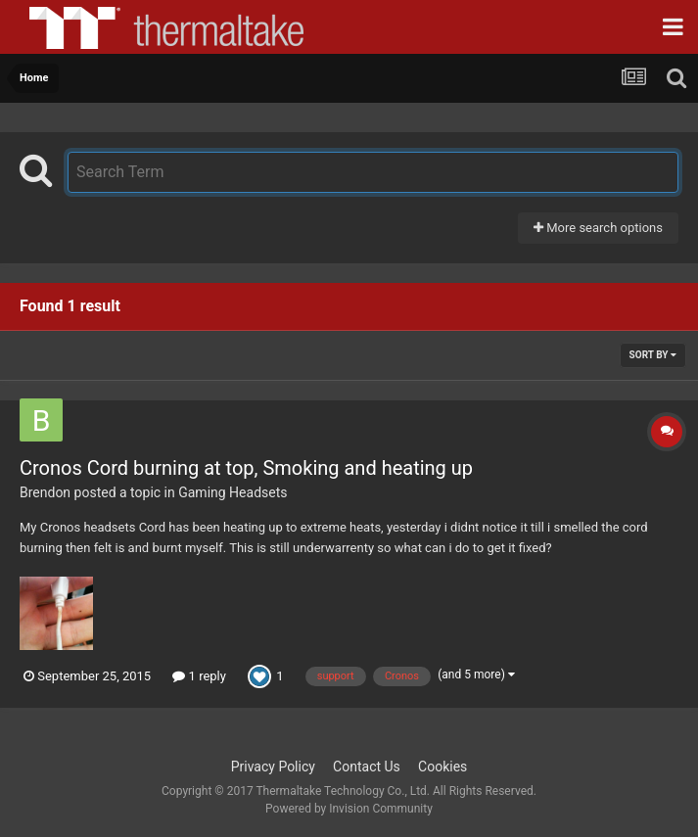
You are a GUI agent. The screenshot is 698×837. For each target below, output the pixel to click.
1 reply (199, 676)
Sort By (652, 354)
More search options (598, 227)
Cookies (442, 766)
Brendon (45, 492)
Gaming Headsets (232, 492)
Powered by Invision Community (349, 808)
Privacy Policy (273, 766)
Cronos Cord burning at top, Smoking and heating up (246, 468)
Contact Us (366, 766)
